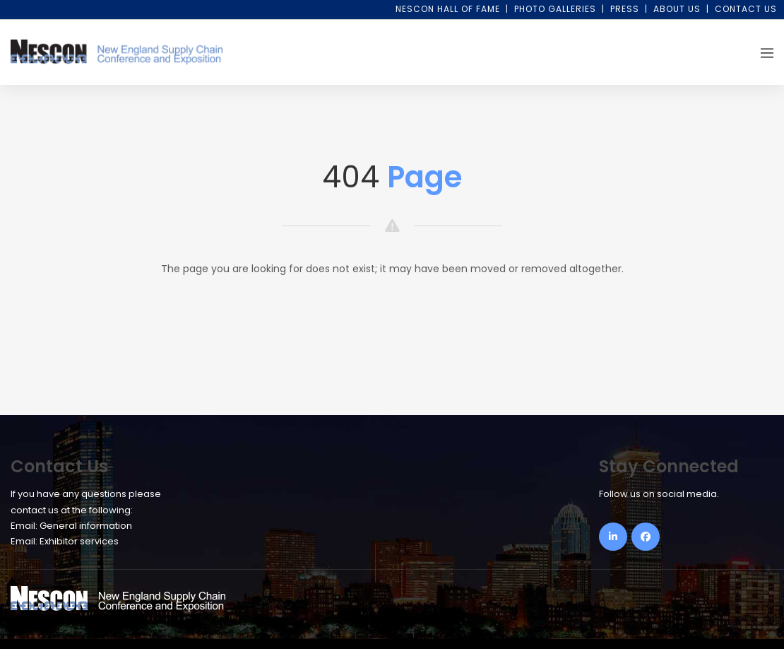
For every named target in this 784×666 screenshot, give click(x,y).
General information (86, 525)
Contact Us (746, 9)
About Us (677, 9)
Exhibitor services (79, 541)
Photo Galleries (555, 9)
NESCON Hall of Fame (448, 9)
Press (624, 9)
